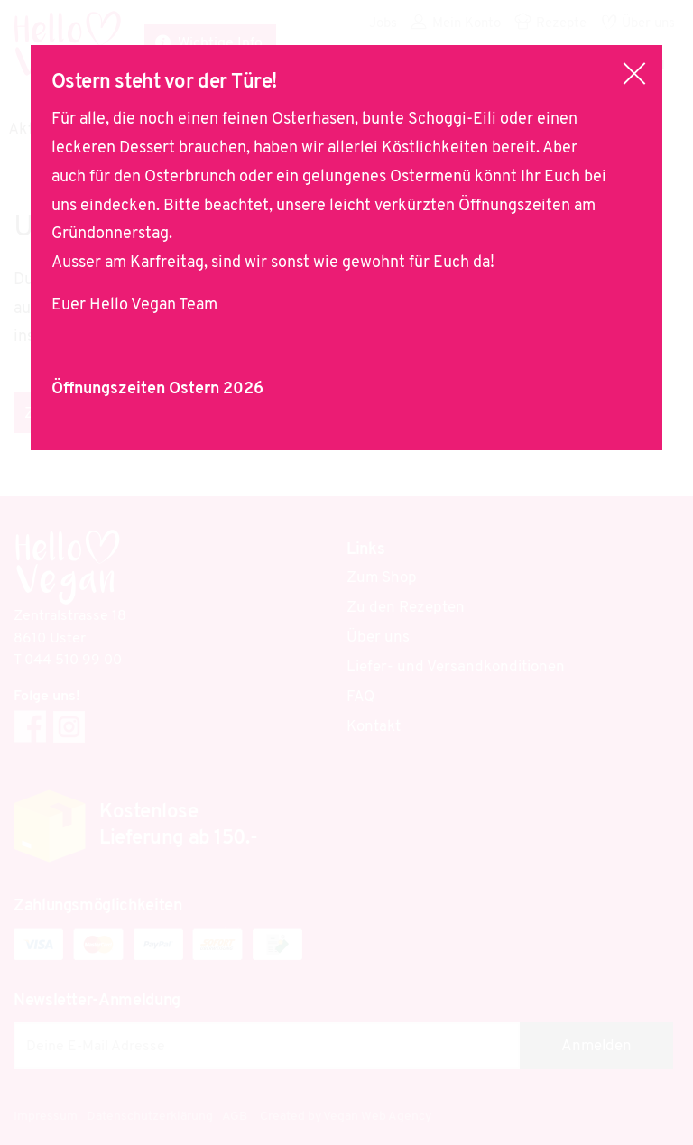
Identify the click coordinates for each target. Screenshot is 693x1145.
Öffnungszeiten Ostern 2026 (157, 389)
